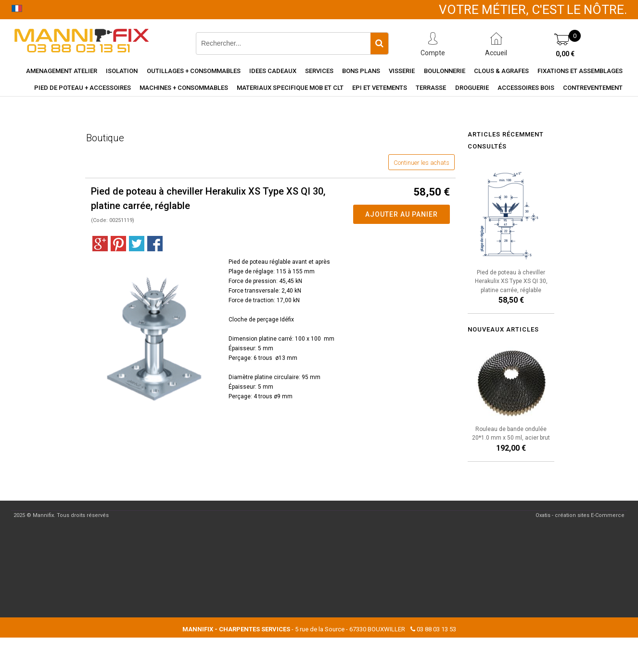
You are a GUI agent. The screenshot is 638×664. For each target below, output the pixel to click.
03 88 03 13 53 (436, 629)
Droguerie (472, 87)
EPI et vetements (379, 87)
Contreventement (593, 87)
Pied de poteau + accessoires (82, 87)
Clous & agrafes (501, 70)
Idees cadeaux (272, 70)
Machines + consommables (184, 87)
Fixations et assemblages (580, 70)
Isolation (122, 70)
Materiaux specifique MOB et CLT (290, 87)
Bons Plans (361, 70)
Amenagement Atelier (61, 70)
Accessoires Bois (526, 87)
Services (319, 70)
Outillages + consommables (194, 70)
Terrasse (431, 87)
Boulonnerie (444, 70)
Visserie (402, 70)
